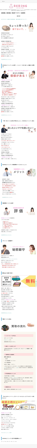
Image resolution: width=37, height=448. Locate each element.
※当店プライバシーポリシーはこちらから (9, 259)
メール (13, 377)
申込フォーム (7, 339)
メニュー (3, 1)
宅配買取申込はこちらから (6, 59)
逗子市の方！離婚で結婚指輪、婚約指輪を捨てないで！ (14, 19)
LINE (17, 367)
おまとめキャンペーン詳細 (6, 432)
